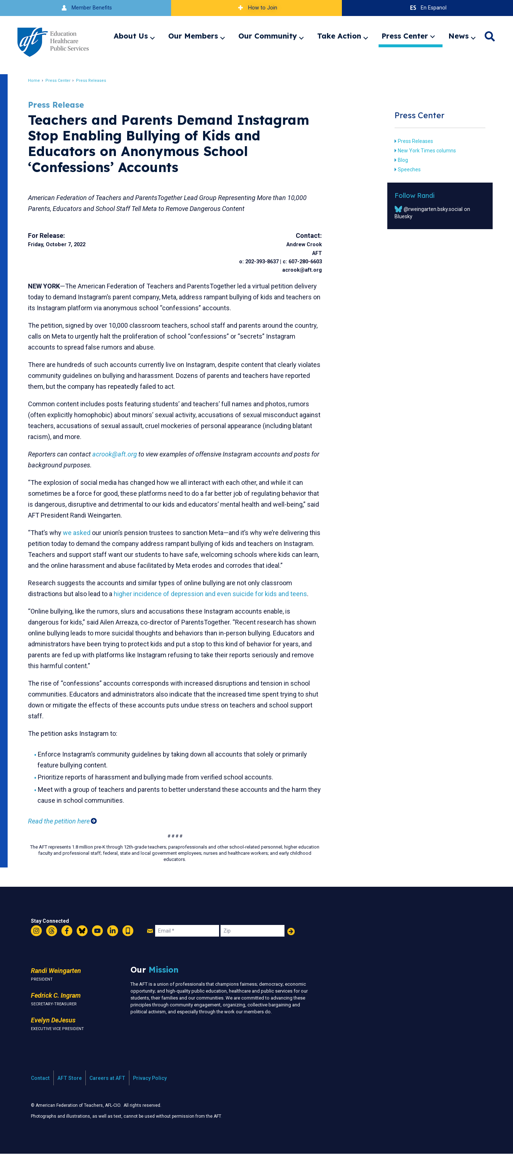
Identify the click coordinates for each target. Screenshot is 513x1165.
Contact (40, 1089)
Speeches (406, 169)
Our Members (193, 35)
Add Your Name (291, 942)
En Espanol (427, 8)
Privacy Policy (150, 1089)
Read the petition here (63, 832)
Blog (400, 160)
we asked (80, 532)
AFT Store (69, 1089)
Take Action (339, 35)
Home (38, 80)
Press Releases (95, 80)
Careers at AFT (107, 1089)
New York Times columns (424, 150)
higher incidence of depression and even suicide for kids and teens (214, 605)
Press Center (404, 35)
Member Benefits (85, 8)
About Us (131, 35)
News (458, 35)
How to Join (256, 8)
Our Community (267, 35)
